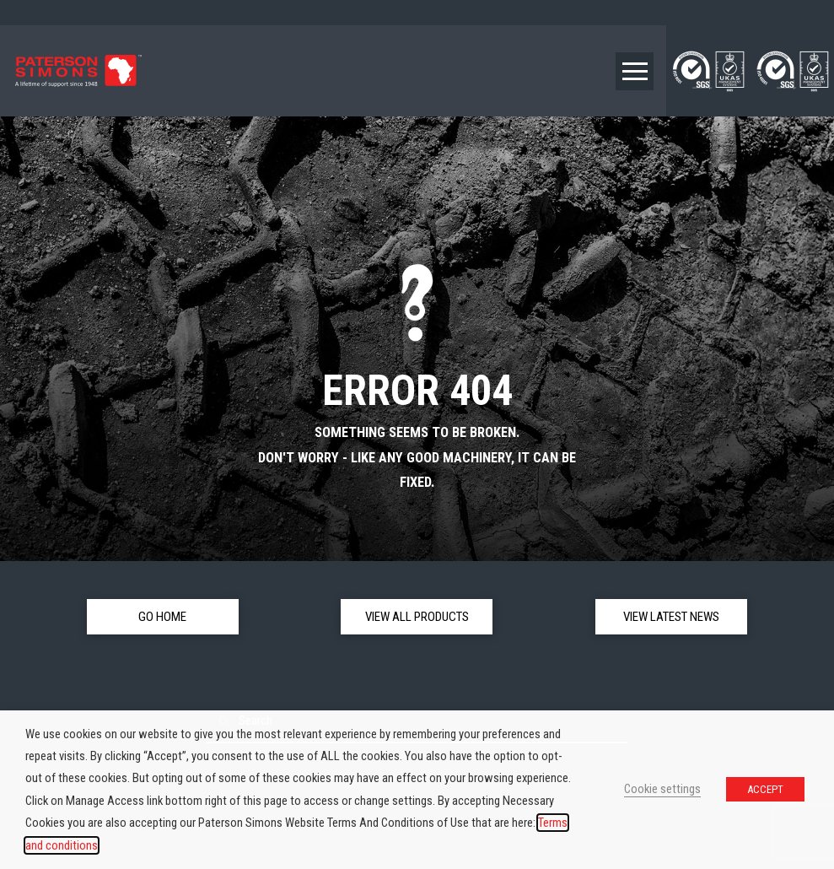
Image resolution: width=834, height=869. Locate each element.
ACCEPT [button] (765, 789)
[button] (635, 71)
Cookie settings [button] (662, 788)
